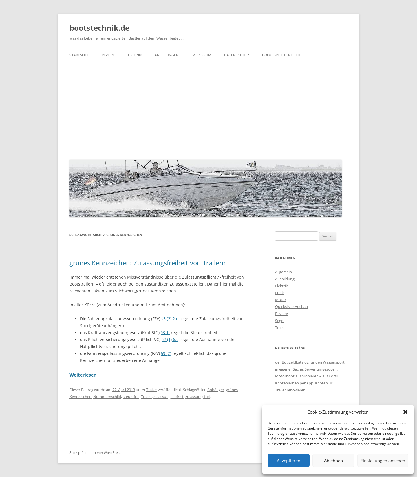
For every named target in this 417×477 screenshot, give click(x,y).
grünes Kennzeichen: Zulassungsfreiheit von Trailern (148, 262)
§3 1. (165, 332)
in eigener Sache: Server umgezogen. (306, 369)
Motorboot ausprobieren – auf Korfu (306, 376)
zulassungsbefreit (168, 396)
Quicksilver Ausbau (291, 306)
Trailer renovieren (290, 390)
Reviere (108, 55)
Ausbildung (285, 278)
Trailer (151, 389)
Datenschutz (236, 55)
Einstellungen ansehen (383, 460)
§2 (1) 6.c (170, 339)
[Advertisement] (209, 109)
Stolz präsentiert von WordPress (95, 452)
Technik (134, 55)
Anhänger (215, 389)
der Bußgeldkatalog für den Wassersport (310, 362)
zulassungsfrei (197, 396)
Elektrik (281, 285)
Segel (279, 320)
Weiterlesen (86, 375)
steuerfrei (131, 396)
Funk (279, 292)
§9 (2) (166, 353)
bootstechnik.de (99, 28)
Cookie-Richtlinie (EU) (281, 55)
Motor (280, 299)
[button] (405, 412)
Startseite (79, 55)
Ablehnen (333, 460)
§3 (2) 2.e (169, 318)
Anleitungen (167, 55)
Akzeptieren (288, 460)
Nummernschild (107, 396)
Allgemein (283, 272)
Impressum (201, 55)
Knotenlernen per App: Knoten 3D (304, 383)
